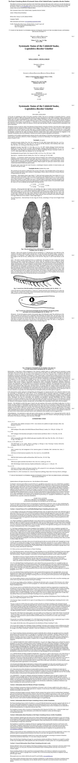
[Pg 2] (73, 73)
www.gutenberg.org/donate (16, 729)
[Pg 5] (73, 201)
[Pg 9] (73, 408)
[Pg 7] (73, 318)
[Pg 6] (73, 255)
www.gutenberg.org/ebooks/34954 (33, 21)
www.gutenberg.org (25, 6)
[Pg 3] (73, 105)
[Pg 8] (73, 379)
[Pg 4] (73, 148)
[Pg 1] (73, 36)
